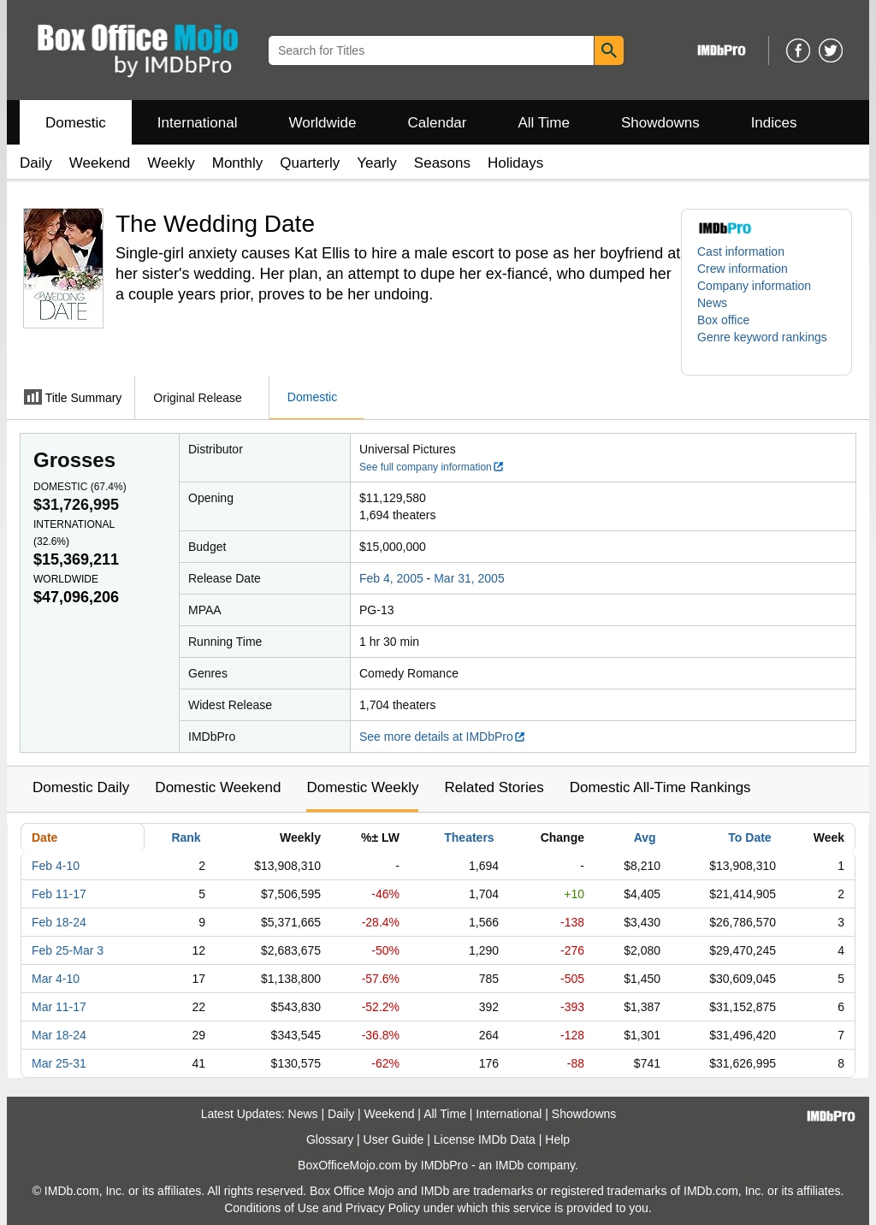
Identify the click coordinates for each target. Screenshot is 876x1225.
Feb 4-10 (56, 866)
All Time (544, 123)
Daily (36, 163)
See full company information (432, 467)
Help (557, 1139)
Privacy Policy (383, 1208)
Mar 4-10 (56, 978)
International (197, 123)
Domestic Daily (81, 787)
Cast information (740, 251)
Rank (185, 837)
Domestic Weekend (218, 787)
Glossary (329, 1139)
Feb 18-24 (59, 922)
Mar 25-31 (59, 1063)
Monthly (237, 163)
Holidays (515, 163)
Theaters (469, 837)
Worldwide (322, 123)
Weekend (100, 163)
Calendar (437, 123)
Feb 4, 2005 (391, 578)
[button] (766, 345)
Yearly (377, 163)
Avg (645, 837)
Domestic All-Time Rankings (660, 787)
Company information (754, 286)
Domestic (75, 123)
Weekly (170, 163)
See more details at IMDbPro (442, 736)
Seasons (442, 163)
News (712, 303)
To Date (749, 837)
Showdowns (660, 123)
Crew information (742, 268)
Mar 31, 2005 (469, 578)
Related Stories (493, 787)
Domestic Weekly (362, 787)
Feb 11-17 (59, 894)
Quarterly (310, 163)
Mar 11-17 (59, 1007)
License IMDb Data (485, 1139)
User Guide (394, 1139)
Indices (774, 123)
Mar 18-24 (59, 1035)
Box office (723, 320)
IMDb (509, 1165)
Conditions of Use (271, 1208)
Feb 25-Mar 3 (68, 950)
